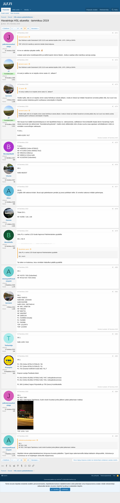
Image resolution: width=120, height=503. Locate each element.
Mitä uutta (15, 10)
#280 (116, 267)
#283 (116, 356)
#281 (116, 291)
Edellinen (6, 28)
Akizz (4, 24)
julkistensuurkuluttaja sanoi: (27, 440)
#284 (116, 391)
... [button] (14, 28)
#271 (116, 33)
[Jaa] (112, 33)
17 (18, 28)
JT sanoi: (21, 88)
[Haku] (115, 10)
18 (21, 28)
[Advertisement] (60, 479)
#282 (116, 334)
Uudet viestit (5, 13)
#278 (116, 209)
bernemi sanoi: (23, 37)
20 (28, 28)
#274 (116, 106)
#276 (116, 164)
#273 (116, 84)
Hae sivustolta (15, 13)
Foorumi (6, 10)
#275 (116, 142)
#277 (116, 186)
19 (24, 28)
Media (26, 10)
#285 (116, 436)
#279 (116, 231)
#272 (116, 60)
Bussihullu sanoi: (24, 249)
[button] (21, 10)
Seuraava (34, 28)
